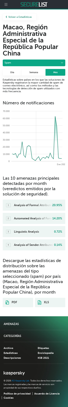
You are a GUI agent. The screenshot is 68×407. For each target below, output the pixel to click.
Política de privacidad (17, 393)
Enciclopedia (46, 352)
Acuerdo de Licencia (47, 393)
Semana (33, 72)
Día (12, 72)
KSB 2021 (43, 357)
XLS (43, 302)
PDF (11, 302)
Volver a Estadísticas (19, 17)
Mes (55, 72)
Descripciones (12, 357)
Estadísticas (11, 352)
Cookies (8, 397)
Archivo (8, 348)
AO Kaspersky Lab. (21, 380)
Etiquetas (43, 348)
